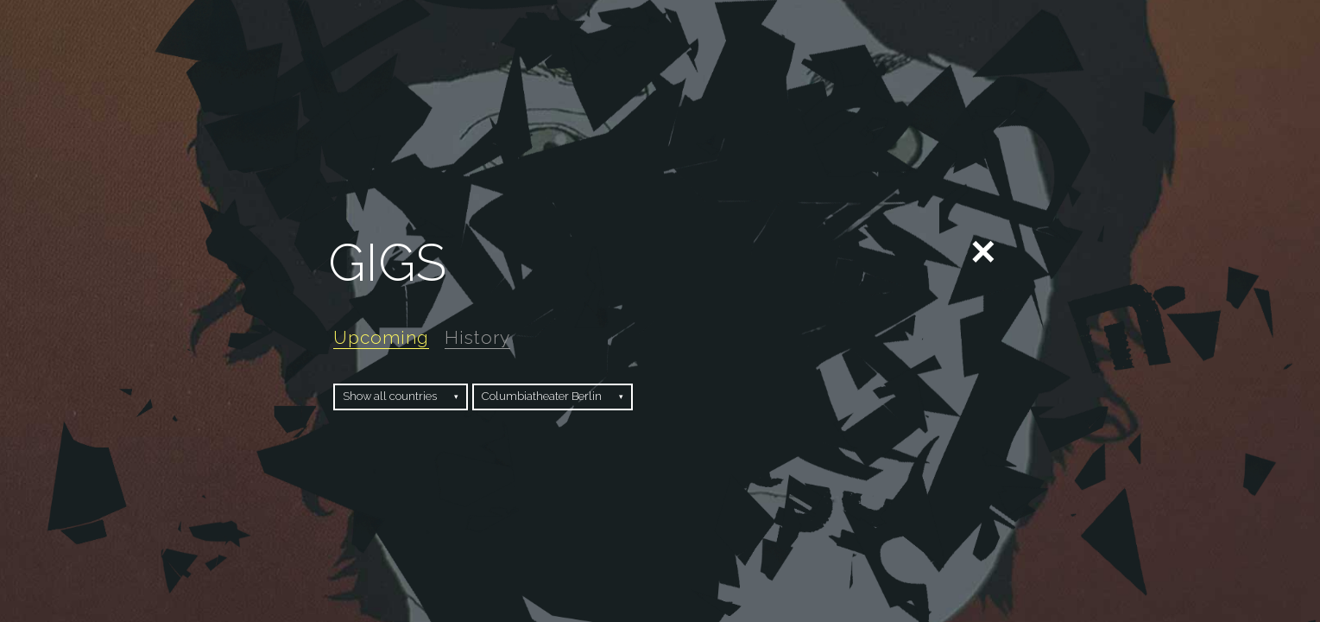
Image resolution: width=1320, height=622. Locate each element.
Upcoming (381, 337)
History (477, 337)
